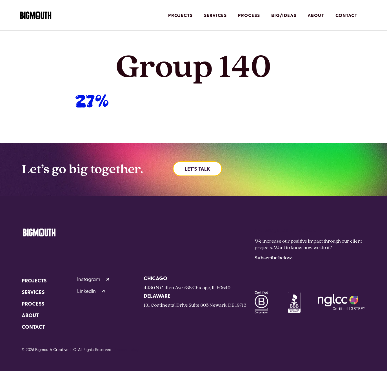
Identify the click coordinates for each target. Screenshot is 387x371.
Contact (346, 15)
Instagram (93, 279)
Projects (180, 15)
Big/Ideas (283, 15)
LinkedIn (91, 291)
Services (215, 15)
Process (249, 15)
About (316, 15)
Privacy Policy (126, 349)
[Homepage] (36, 15)
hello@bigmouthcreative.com (288, 230)
